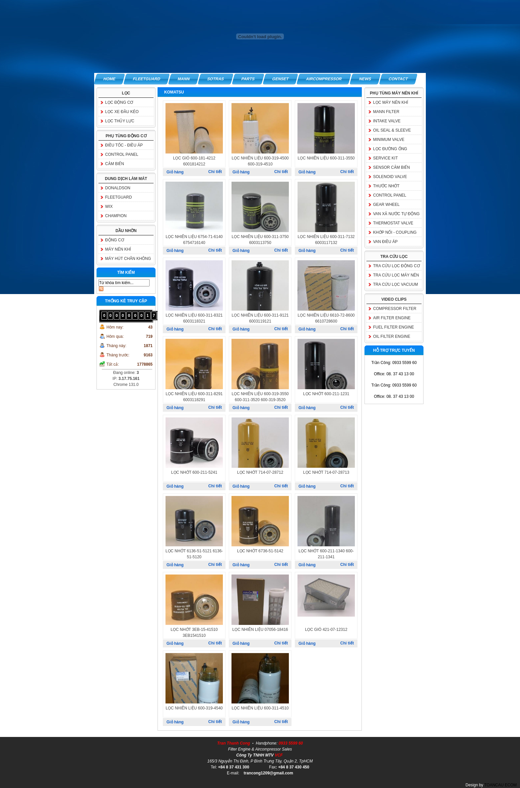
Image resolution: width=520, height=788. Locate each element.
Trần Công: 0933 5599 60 (394, 362)
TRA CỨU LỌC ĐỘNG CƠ (396, 266)
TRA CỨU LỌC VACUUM (395, 284)
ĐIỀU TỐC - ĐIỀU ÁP (124, 145)
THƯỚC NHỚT (386, 186)
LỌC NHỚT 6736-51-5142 (260, 551)
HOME (109, 79)
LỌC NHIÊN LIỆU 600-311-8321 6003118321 (194, 318)
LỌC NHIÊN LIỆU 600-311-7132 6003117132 (326, 239)
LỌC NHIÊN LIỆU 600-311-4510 (260, 708)
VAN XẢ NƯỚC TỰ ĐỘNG (396, 214)
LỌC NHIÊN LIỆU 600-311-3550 (326, 158)
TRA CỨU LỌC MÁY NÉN (396, 275)
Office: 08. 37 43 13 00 (394, 374)
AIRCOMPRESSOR (323, 79)
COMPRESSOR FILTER (394, 308)
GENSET (280, 79)
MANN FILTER (386, 111)
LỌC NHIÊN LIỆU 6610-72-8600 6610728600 (326, 318)
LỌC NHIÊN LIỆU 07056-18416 (260, 629)
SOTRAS (216, 79)
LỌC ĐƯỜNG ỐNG (390, 149)
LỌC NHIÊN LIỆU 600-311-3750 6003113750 (260, 239)
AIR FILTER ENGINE (392, 318)
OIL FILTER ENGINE (391, 336)
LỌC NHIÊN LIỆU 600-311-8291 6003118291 (194, 397)
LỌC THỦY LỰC (119, 121)
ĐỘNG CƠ (114, 240)
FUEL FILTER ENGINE (393, 327)
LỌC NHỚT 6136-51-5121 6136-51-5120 (194, 554)
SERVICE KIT (385, 158)
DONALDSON (117, 188)
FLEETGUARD (146, 79)
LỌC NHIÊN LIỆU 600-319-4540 (194, 708)
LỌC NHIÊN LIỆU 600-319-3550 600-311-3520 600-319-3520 (260, 397)
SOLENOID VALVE (390, 176)
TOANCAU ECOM (500, 785)
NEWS (365, 79)
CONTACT (398, 79)
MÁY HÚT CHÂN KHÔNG (128, 258)
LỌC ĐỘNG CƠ (119, 102)
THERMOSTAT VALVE (393, 223)
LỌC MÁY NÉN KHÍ (390, 102)
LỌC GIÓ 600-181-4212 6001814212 (194, 161)
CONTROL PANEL (121, 154)
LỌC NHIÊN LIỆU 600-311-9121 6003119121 (260, 318)
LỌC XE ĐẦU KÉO (122, 111)
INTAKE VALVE (387, 121)
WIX (109, 206)
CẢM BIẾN (114, 163)
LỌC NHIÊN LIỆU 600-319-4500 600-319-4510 (260, 161)
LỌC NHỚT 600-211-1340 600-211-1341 (326, 554)
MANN (183, 79)
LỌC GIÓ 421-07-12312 (326, 629)
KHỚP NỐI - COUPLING (395, 232)
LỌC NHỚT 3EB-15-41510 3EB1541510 (194, 632)
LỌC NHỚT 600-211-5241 (194, 472)
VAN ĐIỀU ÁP (385, 241)
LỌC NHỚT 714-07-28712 (260, 472)
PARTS (248, 79)
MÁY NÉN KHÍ (118, 249)
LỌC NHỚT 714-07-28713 (326, 472)
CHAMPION (116, 215)
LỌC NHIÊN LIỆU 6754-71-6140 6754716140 (194, 239)
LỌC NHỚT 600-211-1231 (326, 394)
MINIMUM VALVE (388, 139)
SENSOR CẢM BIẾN (391, 167)
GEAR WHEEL (386, 204)
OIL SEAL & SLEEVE (392, 130)
